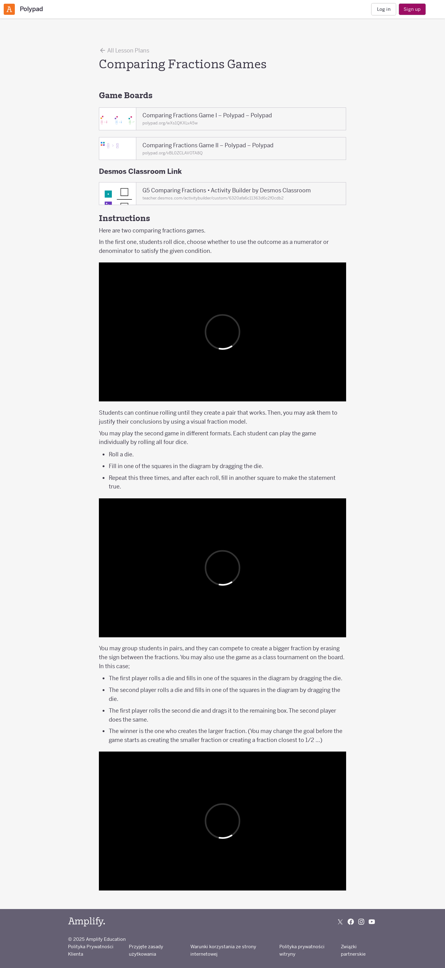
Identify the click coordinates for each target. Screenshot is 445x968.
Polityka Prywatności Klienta (90, 950)
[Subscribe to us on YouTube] (372, 921)
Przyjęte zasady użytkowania (146, 950)
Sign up (412, 9)
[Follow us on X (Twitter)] (340, 921)
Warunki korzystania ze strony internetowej (223, 950)
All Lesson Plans (124, 50)
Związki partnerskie (353, 950)
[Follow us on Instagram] (361, 921)
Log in (384, 9)
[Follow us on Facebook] (350, 921)
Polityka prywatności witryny (301, 950)
